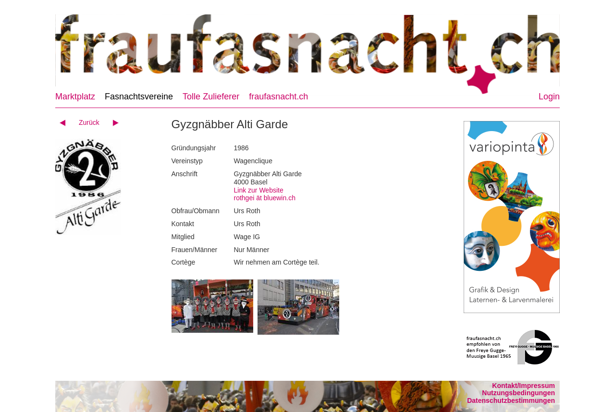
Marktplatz (75, 96)
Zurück (89, 122)
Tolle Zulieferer (211, 96)
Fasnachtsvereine (139, 96)
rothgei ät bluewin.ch (264, 198)
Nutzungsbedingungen (518, 393)
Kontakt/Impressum (523, 385)
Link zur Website (258, 190)
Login (549, 96)
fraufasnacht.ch (278, 96)
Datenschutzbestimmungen (511, 400)
